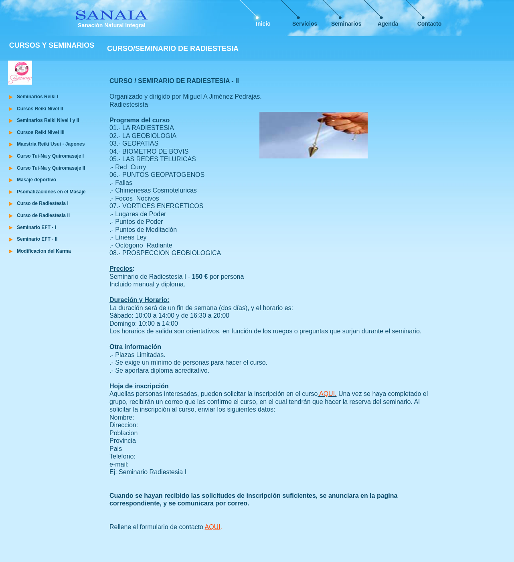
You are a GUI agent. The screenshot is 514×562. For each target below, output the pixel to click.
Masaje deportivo (36, 180)
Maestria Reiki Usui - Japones (51, 144)
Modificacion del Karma (44, 251)
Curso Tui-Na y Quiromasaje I (50, 156)
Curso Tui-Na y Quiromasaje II (51, 168)
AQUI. (327, 393)
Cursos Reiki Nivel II (40, 109)
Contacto (429, 23)
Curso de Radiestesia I (43, 203)
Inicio (263, 23)
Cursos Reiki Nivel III (41, 132)
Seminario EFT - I (36, 227)
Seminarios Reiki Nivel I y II (48, 120)
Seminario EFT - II (37, 239)
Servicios (304, 23)
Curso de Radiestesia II (43, 215)
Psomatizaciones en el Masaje (51, 192)
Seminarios (346, 23)
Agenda (388, 23)
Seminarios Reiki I (37, 96)
